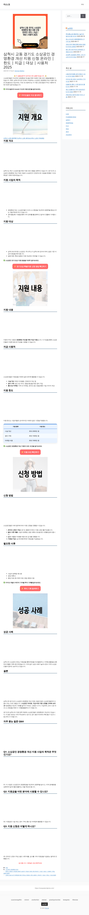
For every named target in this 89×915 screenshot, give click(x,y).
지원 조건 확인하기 (30, 452)
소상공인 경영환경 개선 (11, 869)
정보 (6, 867)
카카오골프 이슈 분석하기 (30, 95)
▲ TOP (44, 904)
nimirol (26, 900)
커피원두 (69, 135)
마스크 (6, 4)
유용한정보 (69, 123)
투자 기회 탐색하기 (30, 588)
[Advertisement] (30, 157)
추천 (82, 4)
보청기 (68, 120)
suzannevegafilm (16, 900)
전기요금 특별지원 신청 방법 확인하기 (30, 266)
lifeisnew (75, 900)
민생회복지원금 (71, 117)
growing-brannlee (54, 900)
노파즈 (70, 28)
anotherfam (35, 900)
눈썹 (67, 114)
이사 (67, 126)
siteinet (44, 900)
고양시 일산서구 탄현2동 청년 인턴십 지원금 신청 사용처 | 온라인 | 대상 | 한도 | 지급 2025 (30, 875)
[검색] (83, 16)
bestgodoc (66, 900)
